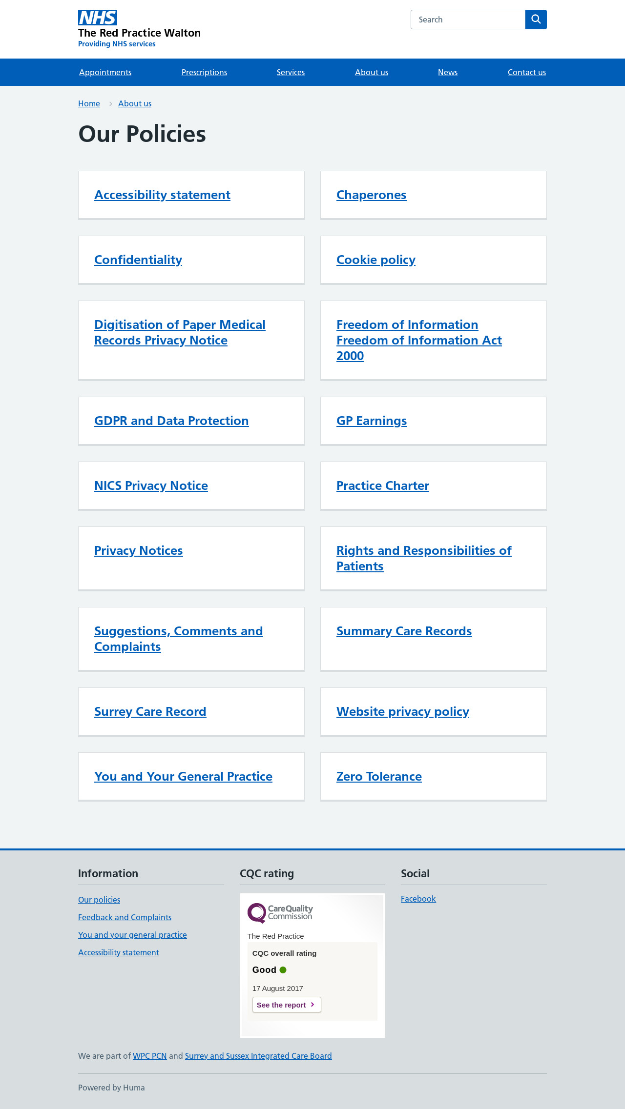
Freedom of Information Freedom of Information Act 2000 (419, 340)
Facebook (418, 899)
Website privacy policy (402, 711)
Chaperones (371, 194)
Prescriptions (204, 72)
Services (291, 72)
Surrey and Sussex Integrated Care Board (258, 1056)
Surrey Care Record (150, 711)
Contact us (527, 72)
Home (89, 103)
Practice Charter (382, 485)
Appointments (105, 72)
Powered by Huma (111, 1087)
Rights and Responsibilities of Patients (424, 558)
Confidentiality (138, 259)
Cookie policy (376, 259)
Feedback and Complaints (124, 917)
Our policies (99, 900)
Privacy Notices (138, 550)
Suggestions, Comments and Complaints (178, 638)
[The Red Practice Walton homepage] (139, 29)
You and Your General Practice (183, 776)
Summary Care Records (404, 631)
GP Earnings (371, 420)
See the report (281, 1005)
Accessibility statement (162, 194)
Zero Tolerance (379, 776)
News (448, 72)
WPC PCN (150, 1056)
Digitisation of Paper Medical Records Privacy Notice (180, 332)
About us (371, 72)
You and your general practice (132, 935)
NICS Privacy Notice (151, 485)
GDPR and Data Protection (171, 420)
